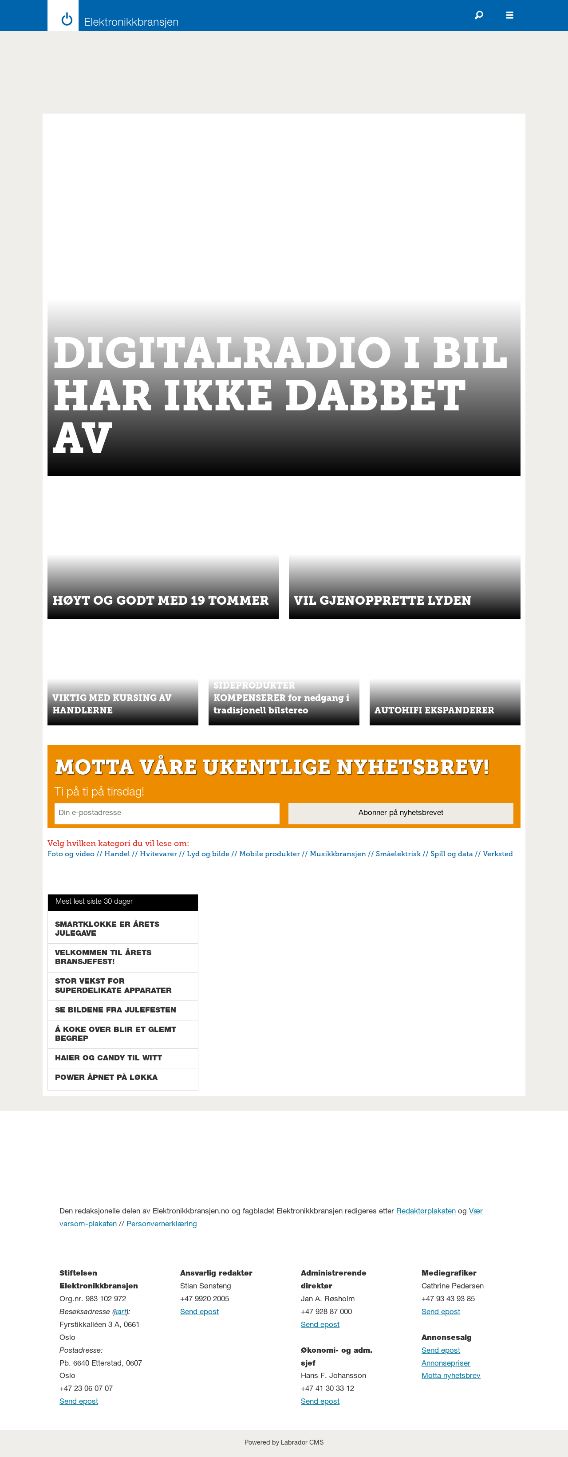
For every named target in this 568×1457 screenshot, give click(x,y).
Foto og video (71, 854)
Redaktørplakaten (426, 1212)
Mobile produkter (269, 854)
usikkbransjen (341, 854)
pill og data (453, 854)
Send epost (78, 1402)
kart (120, 1312)
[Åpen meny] (510, 15)
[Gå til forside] (110, 15)
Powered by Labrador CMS (284, 1443)
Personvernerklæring (161, 1225)
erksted (500, 854)
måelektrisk (400, 854)
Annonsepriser (446, 1364)
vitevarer (161, 854)
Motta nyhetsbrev (451, 1376)
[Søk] (478, 15)
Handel (117, 854)
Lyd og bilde (208, 854)
